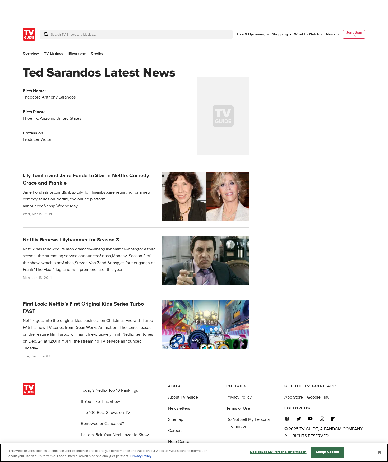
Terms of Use (238, 408)
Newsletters (179, 408)
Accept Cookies (328, 453)
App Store (293, 397)
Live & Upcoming (251, 34)
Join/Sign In (354, 34)
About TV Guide (183, 397)
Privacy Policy (239, 397)
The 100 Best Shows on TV (105, 412)
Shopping (280, 34)
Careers (175, 430)
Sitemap (175, 419)
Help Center (179, 441)
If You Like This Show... (102, 401)
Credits (97, 53)
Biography (77, 53)
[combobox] (136, 34)
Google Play (318, 397)
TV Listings (53, 53)
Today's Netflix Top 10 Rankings (109, 390)
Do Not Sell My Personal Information (278, 453)
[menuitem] (253, 34)
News (330, 34)
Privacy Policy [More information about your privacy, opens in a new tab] (140, 457)
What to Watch (306, 34)
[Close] (379, 452)
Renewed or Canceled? (102, 423)
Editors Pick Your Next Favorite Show (115, 434)
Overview (31, 53)
